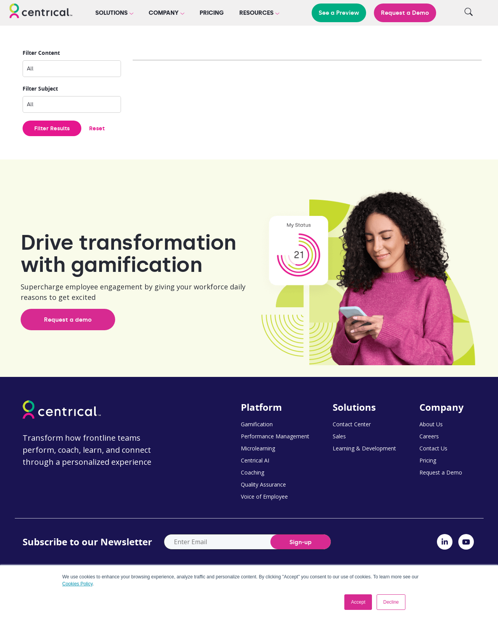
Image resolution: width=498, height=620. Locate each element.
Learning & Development (364, 448)
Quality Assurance (263, 484)
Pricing (212, 12)
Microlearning (258, 448)
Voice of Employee (264, 496)
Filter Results (52, 128)
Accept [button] (358, 602)
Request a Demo (405, 12)
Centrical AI (255, 460)
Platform (261, 407)
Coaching (252, 472)
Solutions (354, 407)
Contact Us (433, 448)
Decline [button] (391, 602)
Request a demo (68, 319)
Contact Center (352, 424)
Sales (339, 436)
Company (441, 407)
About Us (431, 424)
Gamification (257, 424)
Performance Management (275, 436)
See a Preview (339, 12)
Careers (429, 436)
